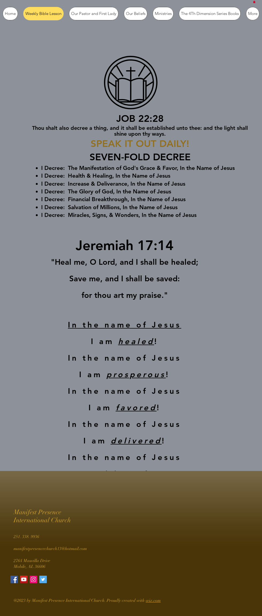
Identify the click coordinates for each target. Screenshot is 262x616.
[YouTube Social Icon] (24, 579)
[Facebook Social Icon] (14, 579)
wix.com (153, 600)
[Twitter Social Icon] (43, 579)
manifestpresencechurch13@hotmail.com (50, 548)
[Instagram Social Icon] (33, 579)
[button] (254, 2)
